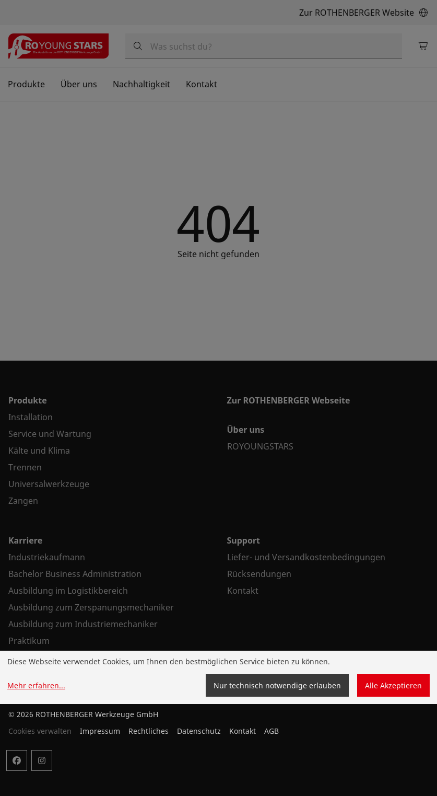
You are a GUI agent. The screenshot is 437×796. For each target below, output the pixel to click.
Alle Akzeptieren (393, 685)
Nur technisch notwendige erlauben (277, 685)
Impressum (100, 731)
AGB (271, 731)
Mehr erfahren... (36, 685)
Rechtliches (148, 731)
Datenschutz (199, 731)
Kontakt (242, 731)
